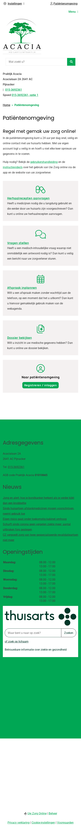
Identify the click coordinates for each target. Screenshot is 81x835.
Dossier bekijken (19, 338)
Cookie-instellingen (43, 822)
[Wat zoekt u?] (36, 62)
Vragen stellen (18, 243)
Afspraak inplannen (22, 288)
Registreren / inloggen (40, 385)
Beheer (53, 813)
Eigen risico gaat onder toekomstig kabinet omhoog (35, 519)
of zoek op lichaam (16, 641)
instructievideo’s (12, 167)
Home (6, 105)
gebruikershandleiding (44, 162)
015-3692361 (16, 467)
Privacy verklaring (19, 822)
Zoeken (68, 633)
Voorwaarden (65, 822)
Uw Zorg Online (37, 813)
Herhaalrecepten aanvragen (28, 198)
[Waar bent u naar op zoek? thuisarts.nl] (33, 632)
